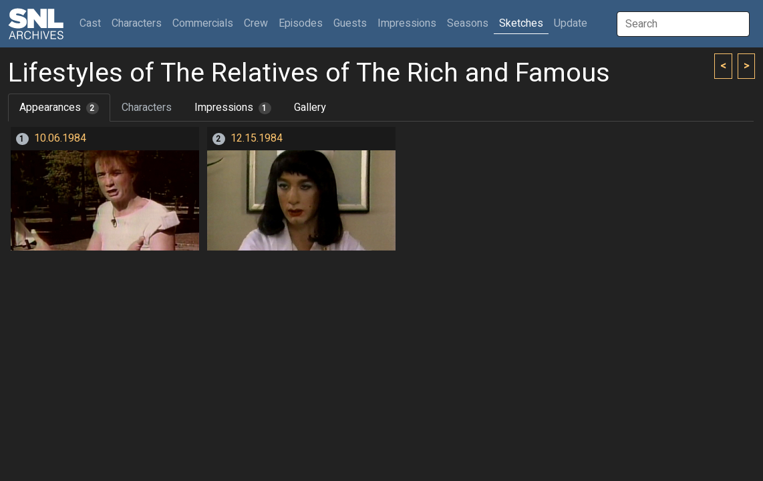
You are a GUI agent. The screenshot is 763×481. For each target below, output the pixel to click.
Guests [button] (350, 23)
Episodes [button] (301, 23)
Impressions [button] (406, 23)
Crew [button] (256, 23)
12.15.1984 (257, 138)
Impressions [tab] (232, 108)
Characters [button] (137, 23)
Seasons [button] (467, 23)
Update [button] (570, 23)
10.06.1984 (60, 138)
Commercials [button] (202, 23)
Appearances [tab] (59, 108)
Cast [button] (93, 23)
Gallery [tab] (310, 108)
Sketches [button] (521, 23)
